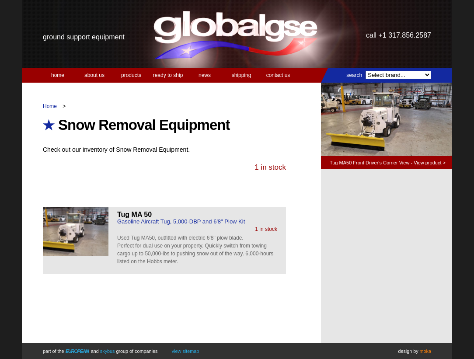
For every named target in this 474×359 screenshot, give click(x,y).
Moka (425, 351)
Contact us (278, 75)
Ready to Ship (168, 75)
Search (354, 75)
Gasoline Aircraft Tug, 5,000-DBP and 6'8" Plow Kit (181, 221)
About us (94, 75)
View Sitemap (185, 351)
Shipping (241, 75)
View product (427, 162)
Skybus (107, 351)
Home (57, 75)
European (77, 351)
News (205, 75)
